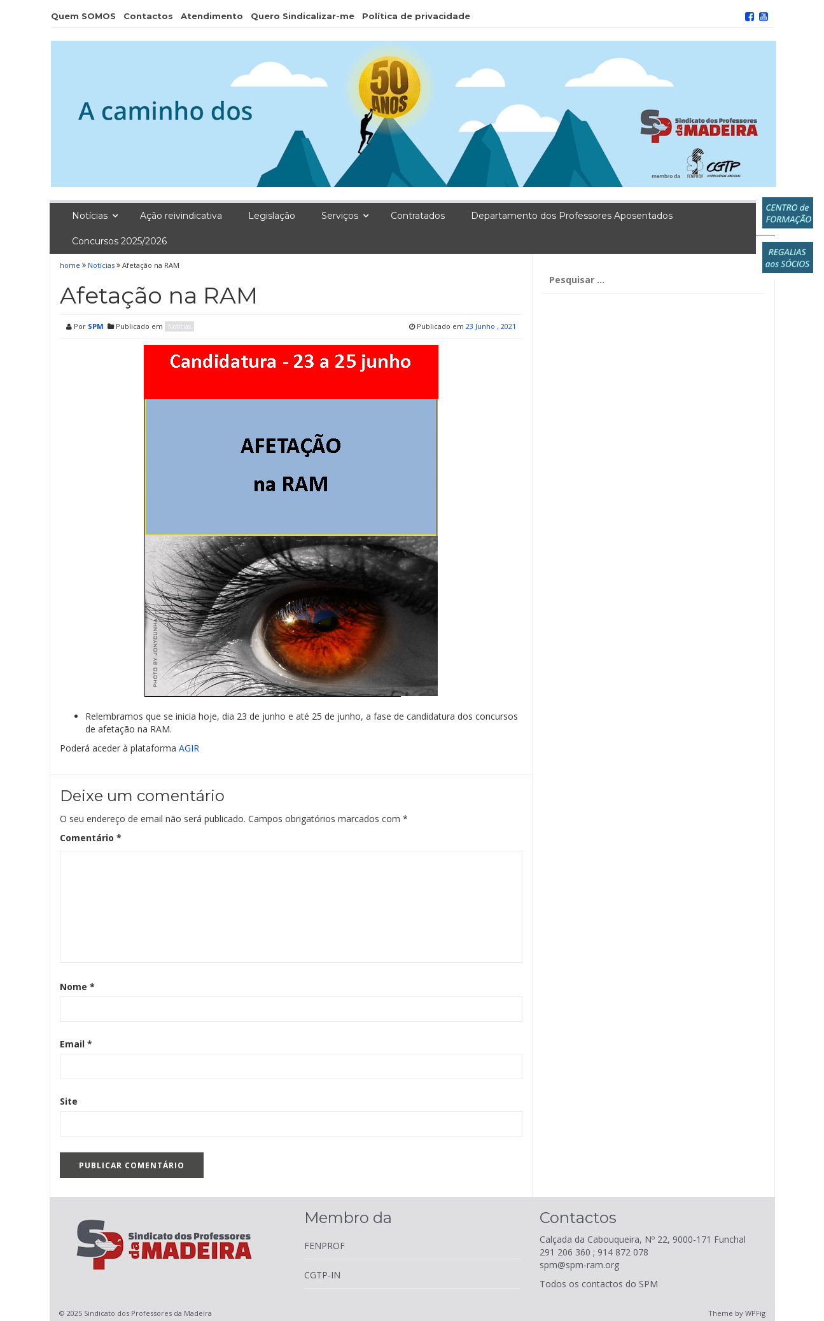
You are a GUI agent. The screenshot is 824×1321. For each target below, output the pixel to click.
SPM (96, 326)
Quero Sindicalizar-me (302, 16)
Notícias (90, 215)
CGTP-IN (322, 1275)
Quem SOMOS (83, 16)
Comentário (91, 838)
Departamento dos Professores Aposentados (572, 215)
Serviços (339, 215)
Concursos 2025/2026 (119, 241)
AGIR (189, 748)
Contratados (418, 215)
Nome (77, 987)
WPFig (755, 1313)
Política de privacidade (416, 16)
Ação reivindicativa (181, 215)
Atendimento (212, 16)
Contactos (148, 16)
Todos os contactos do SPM (599, 1284)
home (71, 265)
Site (69, 1101)
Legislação (271, 215)
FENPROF (324, 1246)
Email (76, 1044)
